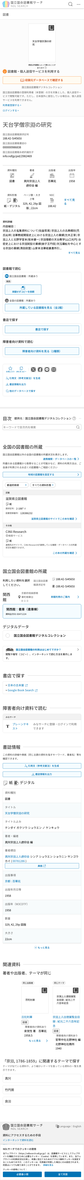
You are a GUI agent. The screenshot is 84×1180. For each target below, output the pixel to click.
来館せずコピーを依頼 (23, 289)
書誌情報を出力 (16, 384)
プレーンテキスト (20, 726)
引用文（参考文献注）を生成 (23, 378)
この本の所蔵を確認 (65, 553)
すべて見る (69, 202)
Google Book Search (23, 690)
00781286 (19, 861)
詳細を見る (48, 1164)
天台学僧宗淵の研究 (17, 813)
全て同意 (63, 1174)
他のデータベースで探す (21, 391)
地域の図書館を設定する (54, 475)
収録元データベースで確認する (41, 80)
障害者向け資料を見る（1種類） (42, 351)
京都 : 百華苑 (13, 881)
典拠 (42, 866)
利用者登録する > (12, 105)
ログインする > (11, 110)
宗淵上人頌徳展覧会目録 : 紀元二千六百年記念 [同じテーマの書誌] (66, 1021)
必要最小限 (22, 1174)
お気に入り (10, 369)
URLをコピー (21, 369)
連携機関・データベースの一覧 (61, 459)
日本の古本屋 (18, 685)
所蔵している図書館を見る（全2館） (42, 307)
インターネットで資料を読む (18, 1140)
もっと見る (39, 1041)
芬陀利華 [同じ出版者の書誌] (26, 1017)
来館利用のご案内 (65, 597)
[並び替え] (17, 485)
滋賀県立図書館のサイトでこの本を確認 (54, 519)
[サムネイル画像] (35, 999)
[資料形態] (43, 485)
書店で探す (42, 329)
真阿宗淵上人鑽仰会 (17, 856)
